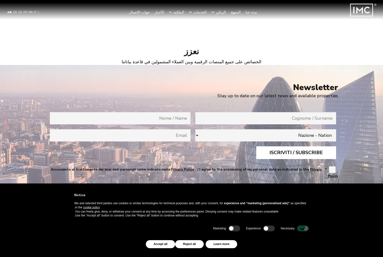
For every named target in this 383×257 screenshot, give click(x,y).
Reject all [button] (189, 244)
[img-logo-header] (361, 12)
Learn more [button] (221, 244)
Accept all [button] (161, 244)
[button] (214, 12)
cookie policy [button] (91, 207)
